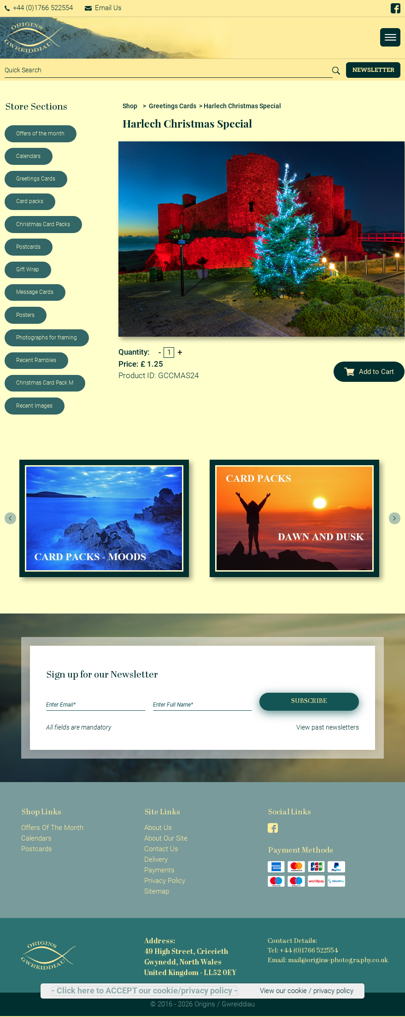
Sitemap (156, 891)
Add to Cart (369, 372)
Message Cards (34, 292)
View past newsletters (327, 727)
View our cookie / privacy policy (306, 991)
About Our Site (166, 838)
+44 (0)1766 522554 (39, 8)
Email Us (103, 8)
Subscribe (309, 701)
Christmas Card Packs (43, 224)
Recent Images (34, 406)
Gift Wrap (27, 269)
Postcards (28, 247)
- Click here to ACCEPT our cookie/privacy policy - (144, 991)
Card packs (29, 201)
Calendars (28, 156)
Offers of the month (40, 133)
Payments (159, 870)
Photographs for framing (46, 337)
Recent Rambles (36, 360)
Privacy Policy (164, 881)
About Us (158, 828)
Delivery (156, 859)
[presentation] (11, 519)
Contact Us (161, 849)
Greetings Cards (35, 178)
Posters (25, 315)
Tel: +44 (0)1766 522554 (303, 950)
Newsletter (373, 69)
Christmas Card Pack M (44, 383)
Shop (130, 106)
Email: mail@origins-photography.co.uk (328, 960)
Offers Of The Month (52, 828)
